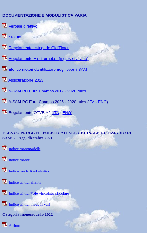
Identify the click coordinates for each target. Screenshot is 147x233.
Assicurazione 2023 (25, 80)
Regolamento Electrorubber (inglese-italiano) (49, 58)
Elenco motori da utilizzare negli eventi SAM (48, 69)
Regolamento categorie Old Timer (39, 47)
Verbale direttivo (23, 26)
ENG (102, 102)
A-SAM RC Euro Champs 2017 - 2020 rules (47, 91)
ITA (91, 102)
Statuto (15, 37)
